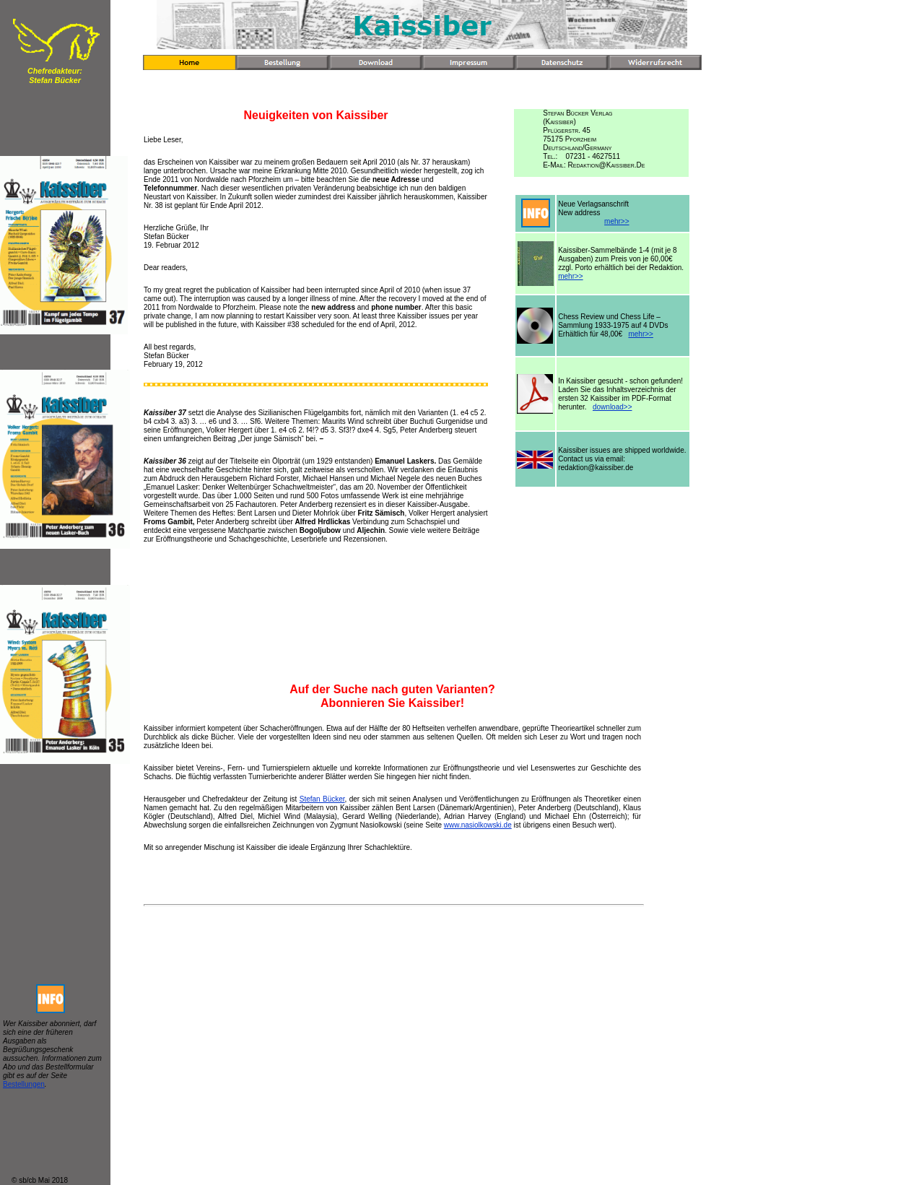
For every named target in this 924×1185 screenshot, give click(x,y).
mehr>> (616, 221)
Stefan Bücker (322, 799)
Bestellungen (24, 1084)
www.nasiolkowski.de (478, 825)
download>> (612, 407)
